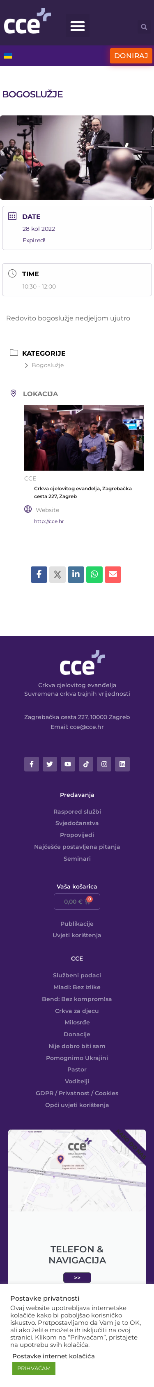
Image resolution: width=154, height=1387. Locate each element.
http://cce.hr (49, 521)
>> (77, 1277)
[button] (78, 25)
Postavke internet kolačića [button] (53, 1356)
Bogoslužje (44, 365)
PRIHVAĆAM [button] (34, 1368)
